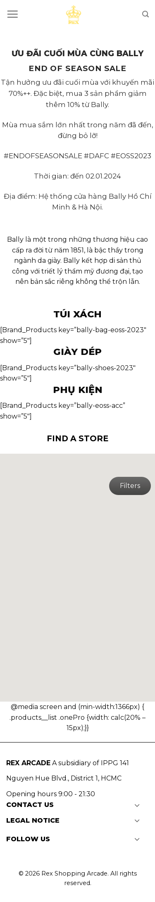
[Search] (145, 14)
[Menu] (12, 14)
